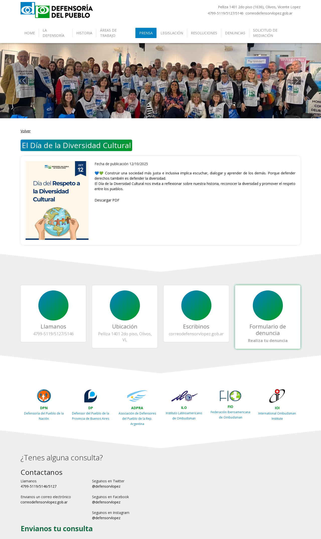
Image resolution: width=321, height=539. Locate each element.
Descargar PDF (107, 200)
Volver (26, 131)
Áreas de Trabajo (108, 33)
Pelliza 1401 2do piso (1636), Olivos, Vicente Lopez (259, 7)
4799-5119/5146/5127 (38, 486)
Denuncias (235, 33)
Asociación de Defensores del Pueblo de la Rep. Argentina (137, 418)
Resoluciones (204, 33)
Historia (84, 33)
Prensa (146, 33)
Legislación (171, 33)
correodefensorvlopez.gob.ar (196, 334)
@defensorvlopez (106, 486)
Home (29, 33)
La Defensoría (53, 33)
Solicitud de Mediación (265, 33)
